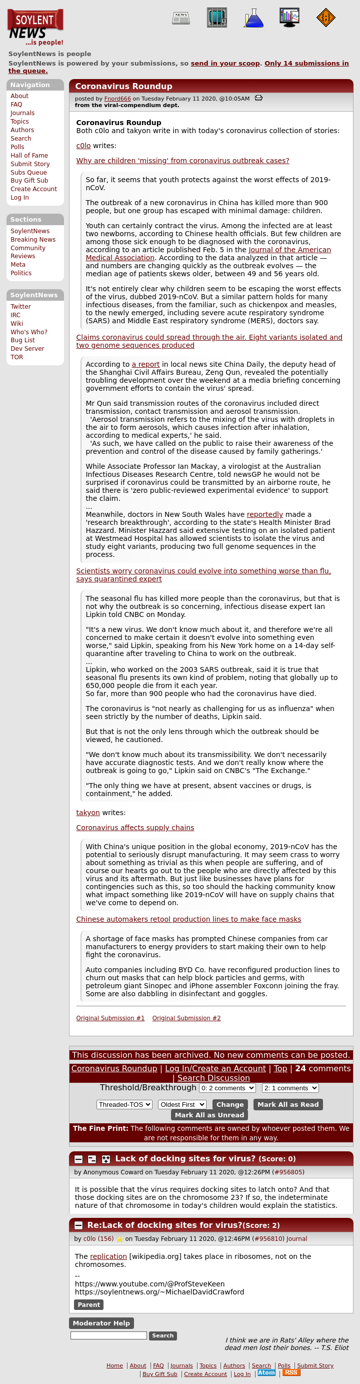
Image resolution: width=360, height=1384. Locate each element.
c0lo (83, 146)
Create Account (33, 189)
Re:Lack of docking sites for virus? (165, 1225)
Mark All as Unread (209, 1115)
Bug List (22, 340)
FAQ (16, 104)
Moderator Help (101, 1323)
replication (108, 1256)
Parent (89, 1304)
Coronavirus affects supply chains (135, 828)
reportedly (265, 514)
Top (281, 1068)
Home (114, 1365)
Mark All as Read (288, 1104)
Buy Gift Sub (29, 180)
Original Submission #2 (186, 1018)
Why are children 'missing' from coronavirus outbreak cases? (183, 161)
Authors (22, 130)
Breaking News (33, 239)
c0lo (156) (99, 1238)
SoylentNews (35, 28)
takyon (88, 813)
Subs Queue (28, 172)
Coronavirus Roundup (123, 86)
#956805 (288, 1172)
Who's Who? (29, 332)
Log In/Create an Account (215, 1068)
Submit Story (30, 164)
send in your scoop (225, 63)
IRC (15, 315)
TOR (16, 357)
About (19, 96)
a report (146, 364)
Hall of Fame (29, 155)
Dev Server (27, 348)
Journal (297, 1238)
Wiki (16, 323)
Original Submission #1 (110, 1018)
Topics (19, 121)
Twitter (20, 306)
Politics (21, 273)
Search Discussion (214, 1078)
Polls (17, 147)
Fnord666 (117, 99)
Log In (19, 197)
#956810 (268, 1238)
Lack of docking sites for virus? (186, 1158)
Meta (18, 264)
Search (21, 138)
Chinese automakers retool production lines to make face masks (189, 919)
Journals (22, 113)
